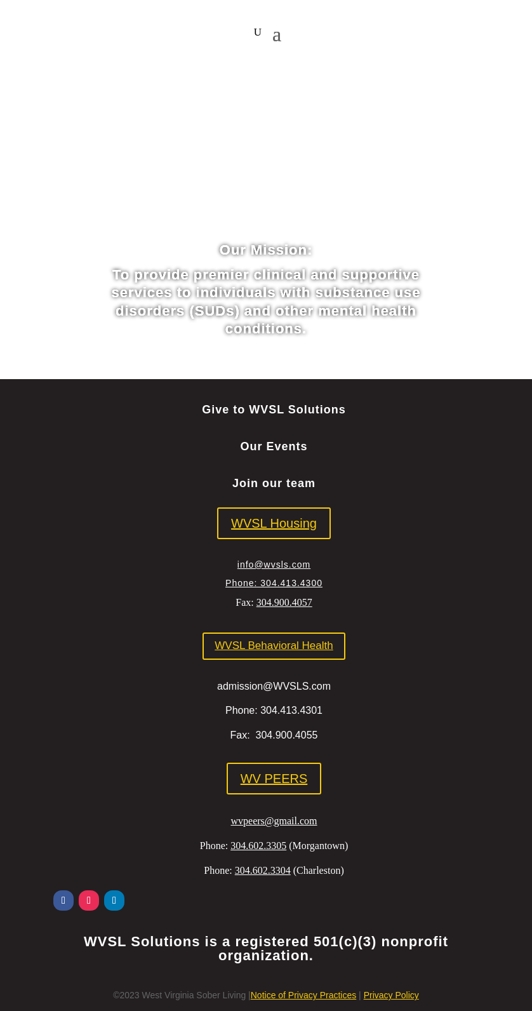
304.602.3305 (258, 845)
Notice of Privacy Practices (304, 995)
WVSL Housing (274, 523)
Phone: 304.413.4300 (274, 583)
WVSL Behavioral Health (274, 645)
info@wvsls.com (273, 564)
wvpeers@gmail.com (273, 820)
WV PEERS (274, 779)
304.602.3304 (263, 870)
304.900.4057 (284, 602)
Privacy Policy (391, 995)
